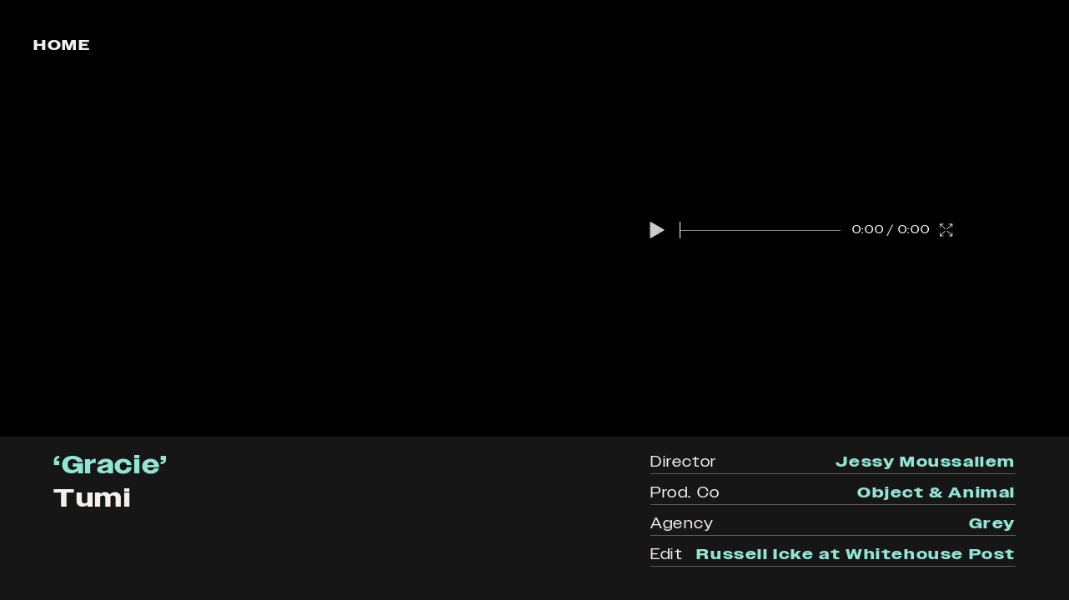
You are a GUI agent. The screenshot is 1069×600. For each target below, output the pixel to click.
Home (61, 44)
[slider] (760, 230)
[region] (534, 218)
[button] (657, 230)
